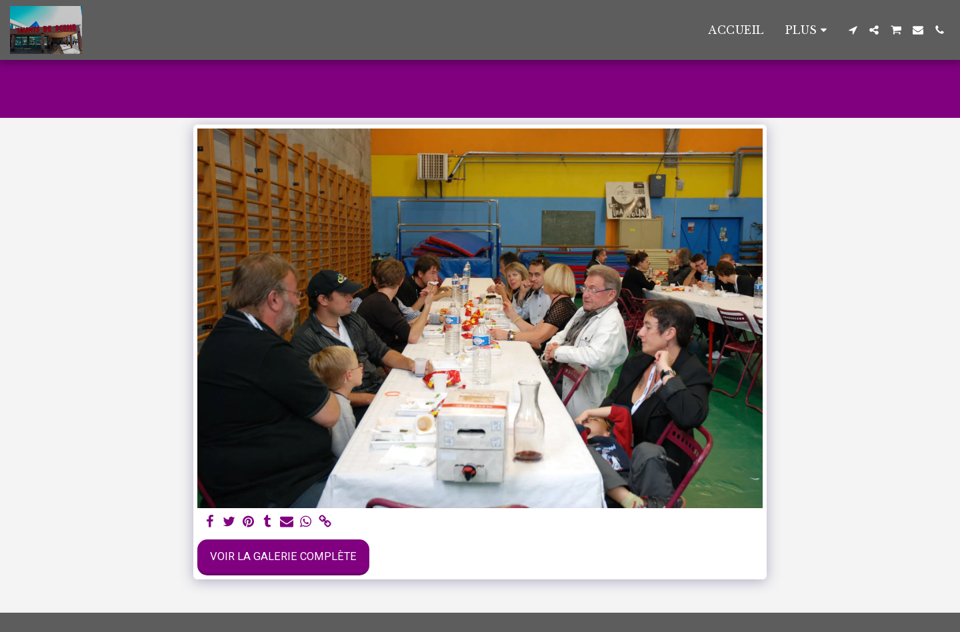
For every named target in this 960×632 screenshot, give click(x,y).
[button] (853, 30)
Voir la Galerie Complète (283, 556)
